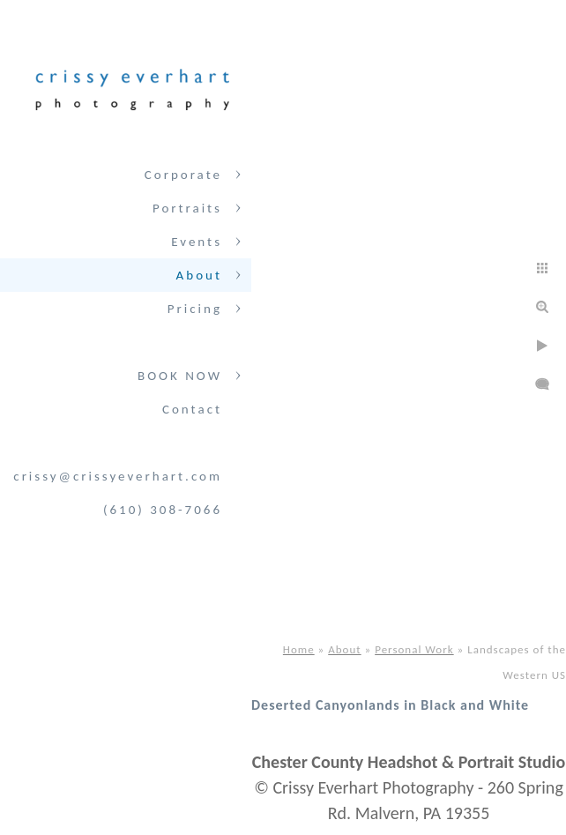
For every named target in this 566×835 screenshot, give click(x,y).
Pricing (195, 309)
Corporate (183, 175)
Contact (192, 409)
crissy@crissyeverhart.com (117, 476)
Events (196, 242)
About (199, 275)
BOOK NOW (180, 376)
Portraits (187, 208)
